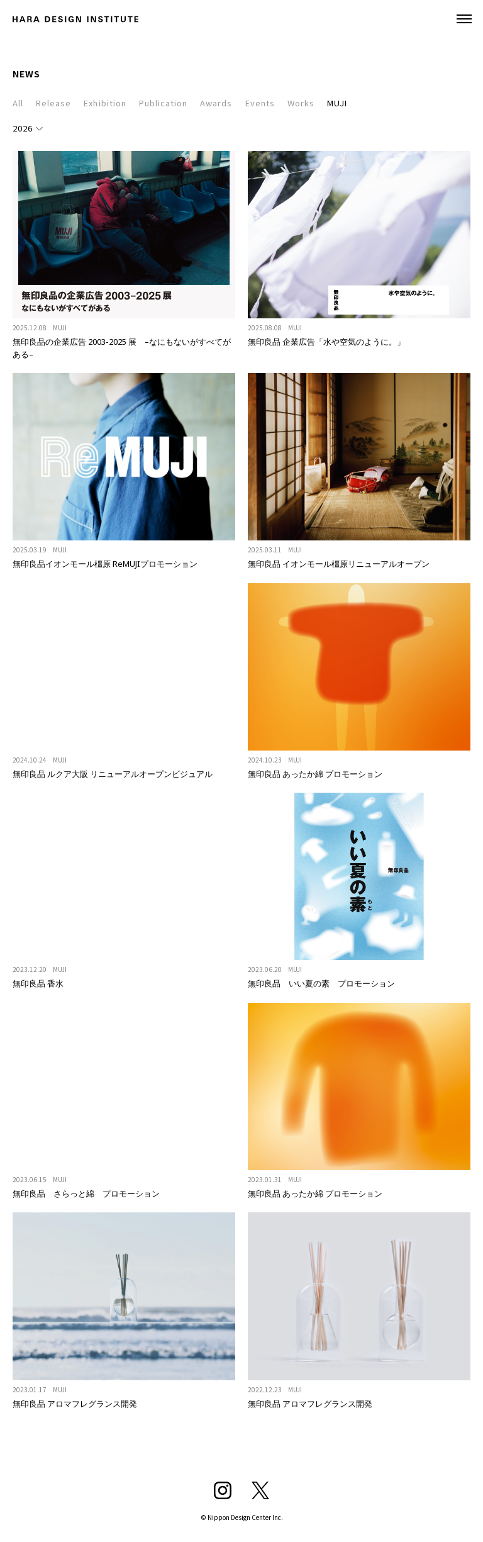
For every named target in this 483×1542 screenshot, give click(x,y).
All (18, 103)
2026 (23, 128)
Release (53, 103)
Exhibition (105, 103)
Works (300, 103)
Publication (163, 103)
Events (260, 103)
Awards (216, 103)
